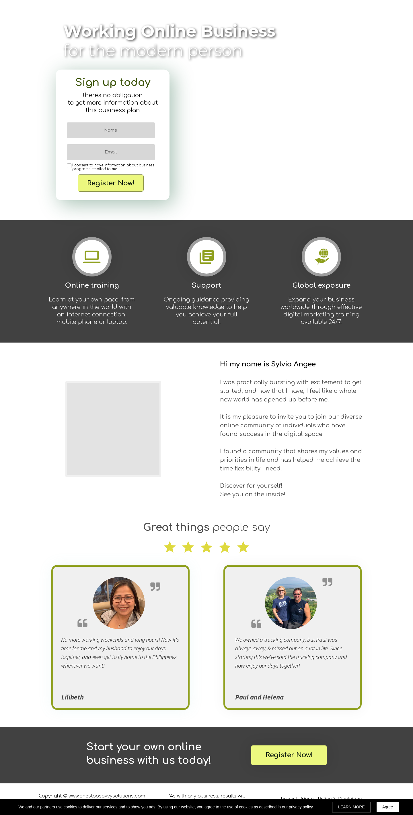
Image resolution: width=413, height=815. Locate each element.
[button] (289, 755)
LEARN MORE (351, 807)
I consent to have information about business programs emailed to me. (113, 167)
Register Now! (110, 183)
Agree (387, 807)
